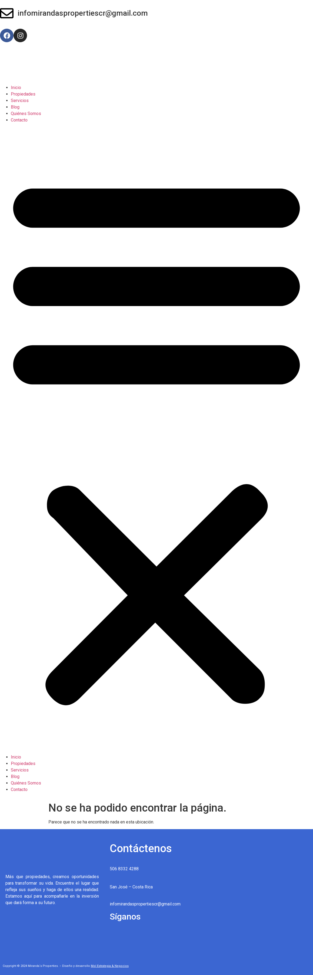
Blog (15, 107)
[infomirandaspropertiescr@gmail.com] (7, 14)
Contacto (19, 120)
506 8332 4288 (124, 868)
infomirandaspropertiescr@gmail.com (83, 13)
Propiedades (23, 94)
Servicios (20, 100)
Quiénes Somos (26, 113)
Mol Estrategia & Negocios (110, 966)
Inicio (16, 87)
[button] (156, 438)
